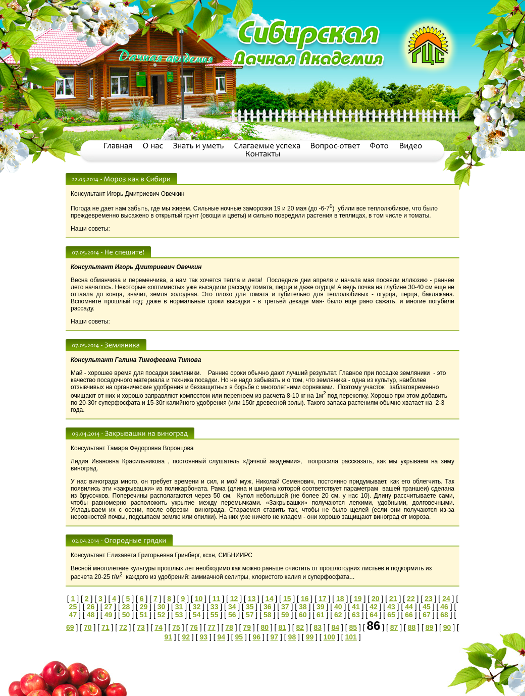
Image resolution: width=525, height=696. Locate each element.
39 (321, 607)
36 (268, 607)
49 (108, 615)
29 (144, 607)
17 (323, 599)
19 (358, 599)
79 (247, 627)
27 (108, 607)
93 (203, 637)
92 (186, 637)
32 (197, 607)
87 (394, 627)
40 (338, 607)
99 (310, 637)
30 (162, 607)
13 (252, 599)
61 (321, 615)
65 (391, 615)
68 (444, 615)
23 (429, 599)
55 (215, 615)
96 (257, 637)
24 (446, 599)
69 (70, 627)
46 (444, 607)
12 (234, 599)
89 (430, 627)
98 (292, 637)
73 (141, 627)
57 (250, 615)
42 (374, 607)
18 (340, 599)
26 (91, 607)
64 (374, 615)
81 (282, 627)
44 (409, 607)
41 (356, 607)
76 (194, 627)
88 (412, 627)
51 (144, 615)
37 (285, 607)
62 (338, 615)
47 (73, 615)
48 (91, 615)
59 (285, 615)
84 (336, 627)
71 (105, 627)
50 (126, 615)
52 (162, 615)
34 (232, 607)
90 (447, 627)
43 (391, 607)
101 (350, 637)
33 (215, 607)
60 (303, 615)
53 (179, 615)
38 (303, 607)
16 (305, 599)
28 (126, 607)
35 (250, 607)
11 (217, 599)
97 (275, 637)
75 (176, 627)
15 (287, 599)
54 (197, 615)
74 (158, 627)
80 (264, 627)
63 (356, 615)
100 (329, 637)
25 (73, 607)
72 (123, 627)
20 (376, 599)
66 (409, 615)
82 (300, 627)
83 (317, 627)
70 (88, 627)
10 (199, 599)
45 (427, 607)
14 (270, 599)
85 (353, 627)
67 (427, 615)
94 (221, 637)
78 (229, 627)
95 (239, 637)
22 (411, 599)
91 (168, 637)
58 (268, 615)
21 (393, 599)
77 (211, 627)
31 (179, 607)
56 (232, 615)
